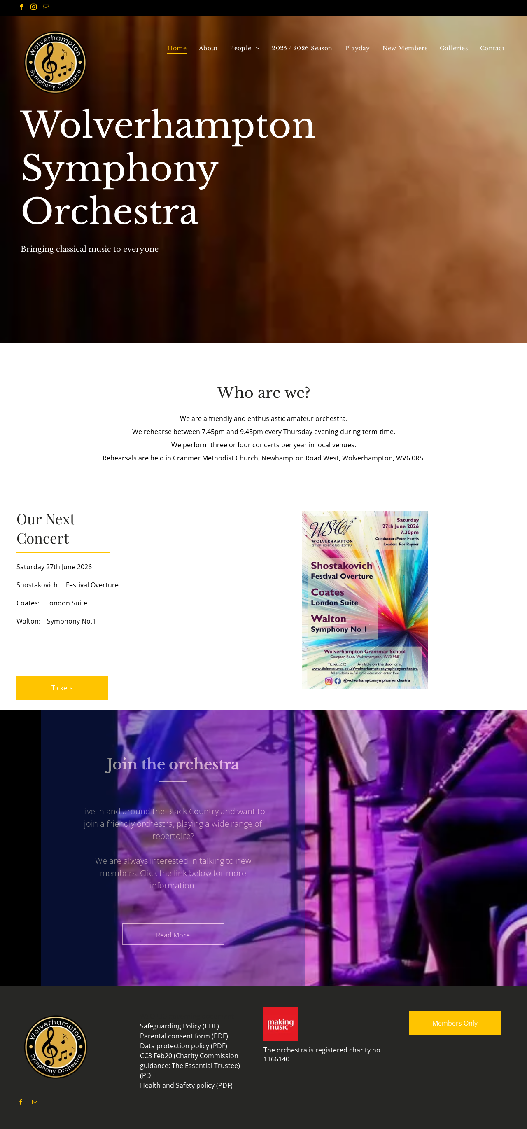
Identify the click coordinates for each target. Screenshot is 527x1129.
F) (153, 1075)
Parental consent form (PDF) (184, 1035)
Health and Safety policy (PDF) (186, 1085)
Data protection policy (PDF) (183, 1045)
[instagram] (33, 8)
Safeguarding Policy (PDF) (179, 1026)
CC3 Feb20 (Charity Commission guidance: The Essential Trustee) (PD (190, 1065)
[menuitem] (177, 48)
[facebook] (21, 8)
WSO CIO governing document (187, 1016)
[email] (46, 8)
